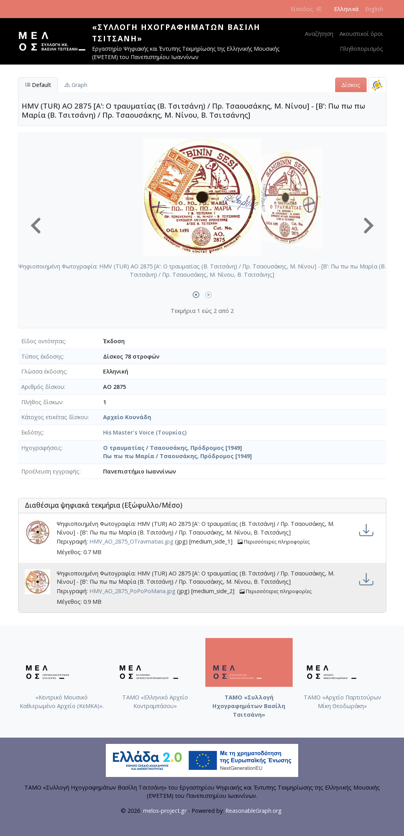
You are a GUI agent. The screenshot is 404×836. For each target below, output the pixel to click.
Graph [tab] (76, 85)
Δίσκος (350, 85)
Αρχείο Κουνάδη (127, 417)
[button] (36, 225)
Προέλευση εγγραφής (50, 471)
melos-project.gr (164, 810)
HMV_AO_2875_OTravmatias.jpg (131, 542)
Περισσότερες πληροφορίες (274, 541)
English (374, 9)
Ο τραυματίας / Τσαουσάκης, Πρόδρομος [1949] (172, 447)
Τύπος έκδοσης (42, 356)
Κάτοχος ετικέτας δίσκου (54, 417)
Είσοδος (306, 9)
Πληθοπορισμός (361, 48)
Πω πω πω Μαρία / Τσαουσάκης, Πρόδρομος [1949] (177, 456)
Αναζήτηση (319, 33)
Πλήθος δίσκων (42, 402)
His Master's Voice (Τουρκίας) (144, 432)
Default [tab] (38, 85)
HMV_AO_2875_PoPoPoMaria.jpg (132, 591)
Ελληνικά (346, 9)
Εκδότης (32, 432)
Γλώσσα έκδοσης (43, 371)
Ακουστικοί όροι (361, 33)
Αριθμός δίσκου (42, 386)
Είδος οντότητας (43, 341)
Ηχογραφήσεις (41, 447)
